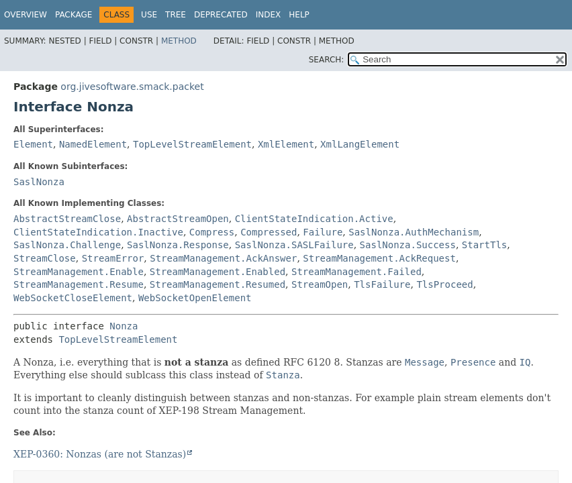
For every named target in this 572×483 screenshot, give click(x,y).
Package (73, 14)
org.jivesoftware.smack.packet (131, 86)
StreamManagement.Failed (356, 271)
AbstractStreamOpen (178, 218)
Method (179, 41)
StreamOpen (319, 284)
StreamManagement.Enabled (217, 271)
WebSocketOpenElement (195, 297)
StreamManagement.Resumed (217, 284)
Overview (25, 14)
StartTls (484, 244)
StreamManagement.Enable (78, 271)
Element (33, 144)
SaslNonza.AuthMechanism (413, 232)
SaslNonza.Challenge (67, 244)
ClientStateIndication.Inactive (98, 232)
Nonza (123, 326)
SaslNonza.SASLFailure (294, 244)
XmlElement (286, 144)
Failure (322, 232)
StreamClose (44, 258)
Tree (175, 14)
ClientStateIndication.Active (314, 218)
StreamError (113, 258)
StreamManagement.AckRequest (379, 258)
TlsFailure (382, 284)
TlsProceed (444, 284)
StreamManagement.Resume (78, 284)
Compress (211, 232)
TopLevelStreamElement (192, 144)
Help (299, 14)
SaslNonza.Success (408, 244)
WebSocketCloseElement (72, 297)
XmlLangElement (359, 144)
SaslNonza (38, 181)
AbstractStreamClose (67, 218)
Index (268, 14)
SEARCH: (326, 59)
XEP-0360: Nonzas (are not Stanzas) (99, 454)
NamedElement (93, 144)
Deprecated (221, 14)
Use (149, 14)
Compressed (268, 232)
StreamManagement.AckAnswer (223, 258)
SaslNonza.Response (178, 244)
